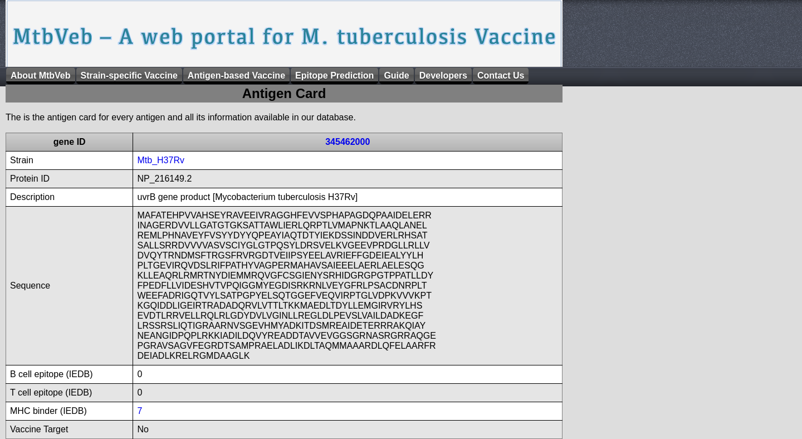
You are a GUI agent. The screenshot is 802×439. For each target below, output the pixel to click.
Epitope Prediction (334, 75)
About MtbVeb (41, 75)
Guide (396, 75)
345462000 (347, 142)
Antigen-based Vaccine (236, 75)
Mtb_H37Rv (160, 160)
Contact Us (500, 75)
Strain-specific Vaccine (129, 75)
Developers (443, 75)
